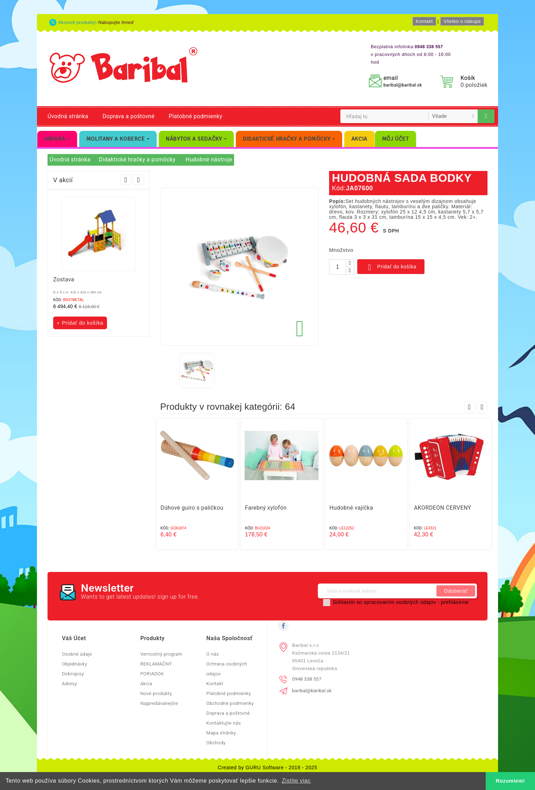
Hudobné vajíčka (351, 507)
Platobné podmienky (195, 116)
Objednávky (74, 664)
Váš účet (74, 638)
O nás (212, 654)
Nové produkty (156, 693)
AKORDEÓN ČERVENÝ (442, 507)
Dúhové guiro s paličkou (192, 507)
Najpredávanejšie (159, 703)
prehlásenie (455, 602)
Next (138, 179)
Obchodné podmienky (230, 703)
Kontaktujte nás (223, 723)
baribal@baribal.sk (402, 85)
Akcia (146, 683)
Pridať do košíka (390, 267)
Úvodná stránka (68, 116)
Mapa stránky (221, 732)
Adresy (69, 683)
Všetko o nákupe (462, 21)
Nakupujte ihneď (116, 22)
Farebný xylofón (266, 507)
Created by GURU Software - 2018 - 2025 (267, 767)
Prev (125, 179)
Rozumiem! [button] (510, 781)
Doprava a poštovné (128, 116)
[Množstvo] (337, 267)
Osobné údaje (77, 654)
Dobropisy (73, 673)
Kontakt (424, 21)
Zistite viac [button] (296, 781)
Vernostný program (161, 654)
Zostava (63, 279)
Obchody (216, 742)
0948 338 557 (306, 679)
